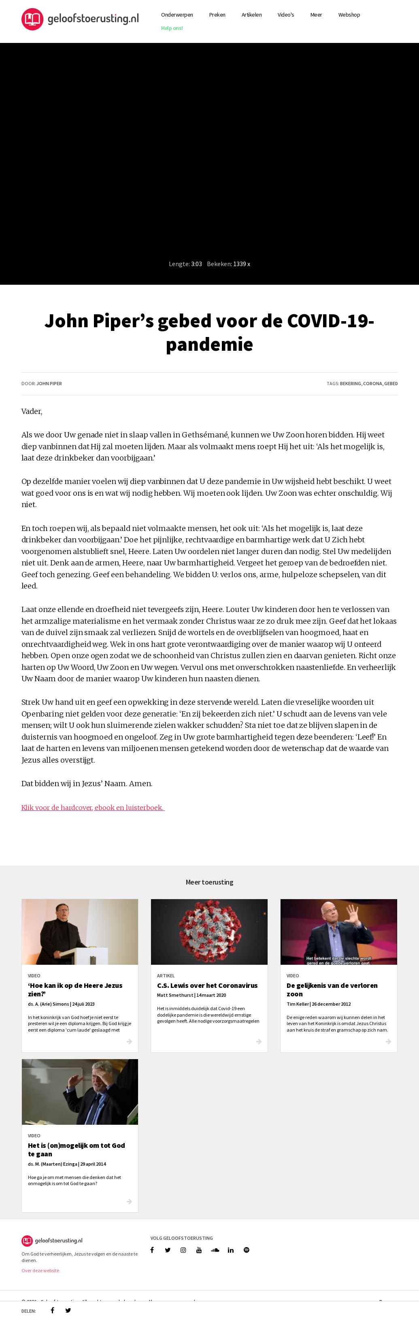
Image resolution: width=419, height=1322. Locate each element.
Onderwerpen (177, 14)
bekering (350, 383)
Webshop (349, 14)
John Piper (49, 383)
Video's (286, 14)
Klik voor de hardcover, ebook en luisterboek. (93, 808)
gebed (391, 383)
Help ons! (172, 28)
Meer (316, 14)
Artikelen (252, 14)
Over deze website (40, 1270)
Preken (217, 14)
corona (372, 383)
